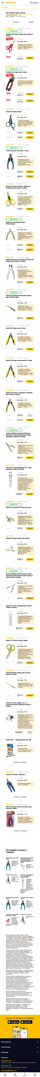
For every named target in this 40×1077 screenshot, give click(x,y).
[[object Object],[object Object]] (5, 1074)
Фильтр (31, 22)
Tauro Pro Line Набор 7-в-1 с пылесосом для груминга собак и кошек (18, 704)
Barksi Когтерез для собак (16, 328)
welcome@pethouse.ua (8, 1070)
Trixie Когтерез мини (13, 112)
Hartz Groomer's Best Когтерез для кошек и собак (19, 807)
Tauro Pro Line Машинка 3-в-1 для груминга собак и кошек (19, 468)
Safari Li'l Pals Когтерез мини (16, 640)
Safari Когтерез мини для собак (18, 538)
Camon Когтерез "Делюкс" (15, 774)
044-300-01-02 (6, 1065)
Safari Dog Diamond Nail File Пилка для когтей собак (18, 296)
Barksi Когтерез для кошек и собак (19, 360)
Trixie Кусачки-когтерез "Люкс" (17, 151)
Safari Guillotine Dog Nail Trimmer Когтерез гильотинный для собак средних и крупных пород (18, 434)
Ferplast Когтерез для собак (16, 72)
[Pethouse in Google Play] (14, 1022)
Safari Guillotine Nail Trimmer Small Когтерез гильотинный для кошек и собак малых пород (19, 575)
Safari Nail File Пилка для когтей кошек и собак (18, 673)
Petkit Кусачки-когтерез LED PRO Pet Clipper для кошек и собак (20, 260)
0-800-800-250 (6, 1061)
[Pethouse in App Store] (26, 1022)
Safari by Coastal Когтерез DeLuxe (18, 507)
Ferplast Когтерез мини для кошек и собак (19, 35)
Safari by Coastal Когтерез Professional (15, 223)
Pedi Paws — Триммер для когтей (18, 740)
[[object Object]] (34, 3)
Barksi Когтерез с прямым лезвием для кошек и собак (19, 393)
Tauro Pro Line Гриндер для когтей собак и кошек (18, 606)
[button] (3, 3)
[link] (10, 3)
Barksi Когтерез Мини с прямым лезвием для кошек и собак (18, 187)
